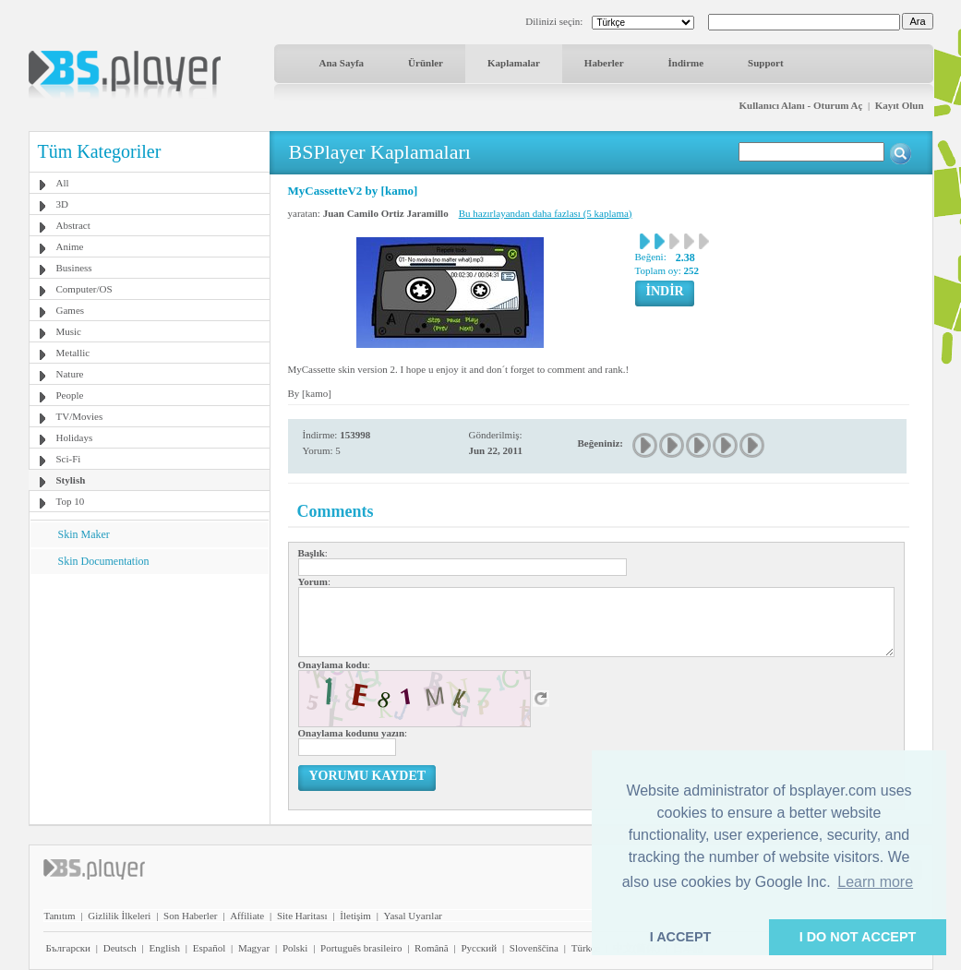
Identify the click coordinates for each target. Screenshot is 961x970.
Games (70, 310)
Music (69, 331)
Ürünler (425, 62)
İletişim (355, 915)
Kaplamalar (513, 62)
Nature (70, 373)
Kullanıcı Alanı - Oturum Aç (801, 105)
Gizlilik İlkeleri (119, 915)
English (164, 947)
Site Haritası (302, 915)
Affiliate (247, 915)
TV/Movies (79, 416)
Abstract (73, 225)
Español (209, 947)
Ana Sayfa (342, 62)
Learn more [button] (875, 882)
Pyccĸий (479, 947)
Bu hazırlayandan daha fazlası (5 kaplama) (545, 213)
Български (68, 947)
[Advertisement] (148, 689)
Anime (70, 246)
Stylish (71, 479)
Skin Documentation (104, 561)
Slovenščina (534, 947)
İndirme (686, 62)
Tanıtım (60, 915)
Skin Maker (84, 534)
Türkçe (585, 947)
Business (74, 267)
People (70, 395)
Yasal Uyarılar (413, 915)
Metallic (73, 352)
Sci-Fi (68, 458)
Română (431, 947)
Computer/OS (84, 288)
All (62, 182)
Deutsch (120, 947)
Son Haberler (190, 915)
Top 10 (70, 501)
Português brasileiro (361, 947)
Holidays (74, 437)
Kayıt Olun (899, 105)
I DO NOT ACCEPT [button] (858, 936)
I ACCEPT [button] (681, 936)
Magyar (254, 947)
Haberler (604, 62)
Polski (295, 947)
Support (766, 62)
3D (62, 204)
